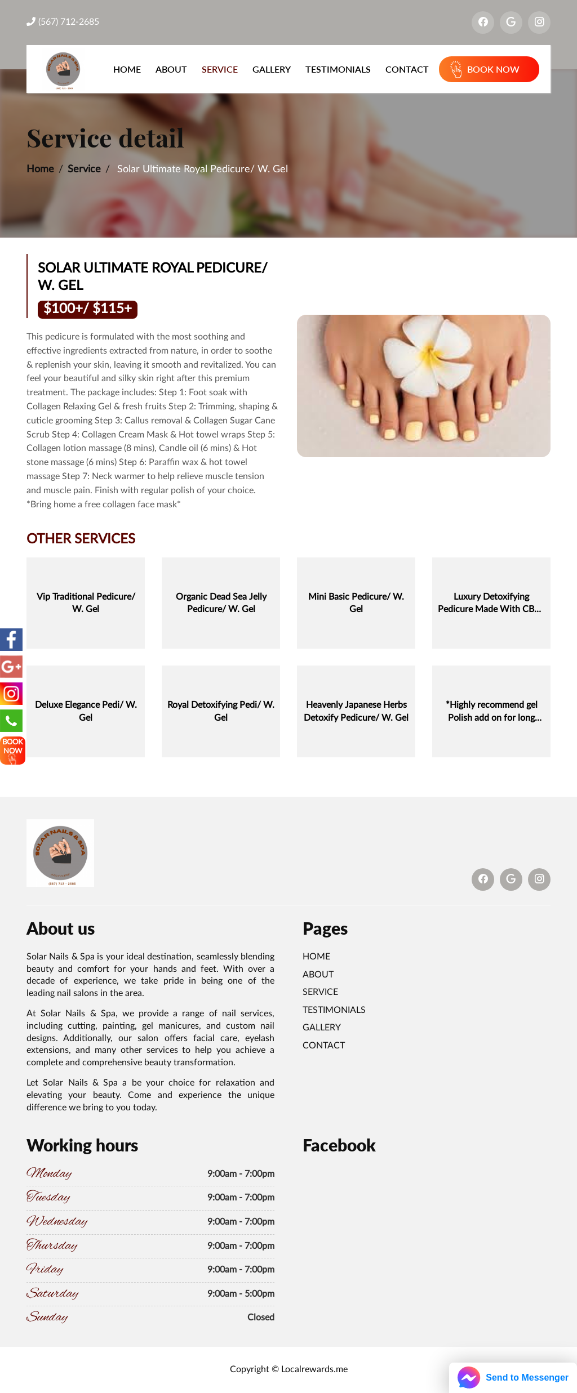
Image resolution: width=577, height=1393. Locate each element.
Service (220, 69)
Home (127, 69)
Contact (407, 69)
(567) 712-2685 (62, 21)
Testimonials (338, 69)
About (171, 69)
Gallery (271, 69)
